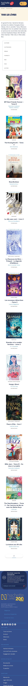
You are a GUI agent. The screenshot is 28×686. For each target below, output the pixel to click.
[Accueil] (7, 3)
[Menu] (23, 3)
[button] (7, 43)
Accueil (2, 8)
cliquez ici (16, 582)
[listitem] (2, 624)
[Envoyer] (24, 586)
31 (14, 556)
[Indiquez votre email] (12, 586)
